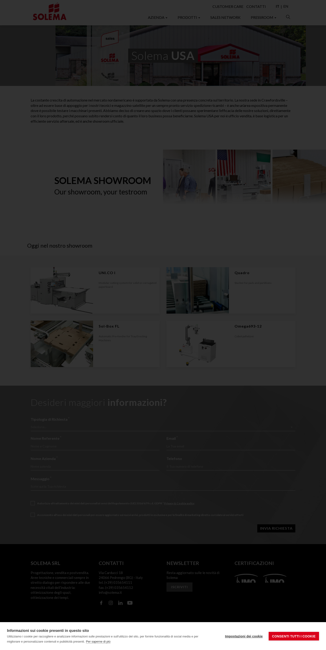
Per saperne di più (98, 641)
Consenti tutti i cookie (294, 636)
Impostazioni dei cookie (244, 636)
